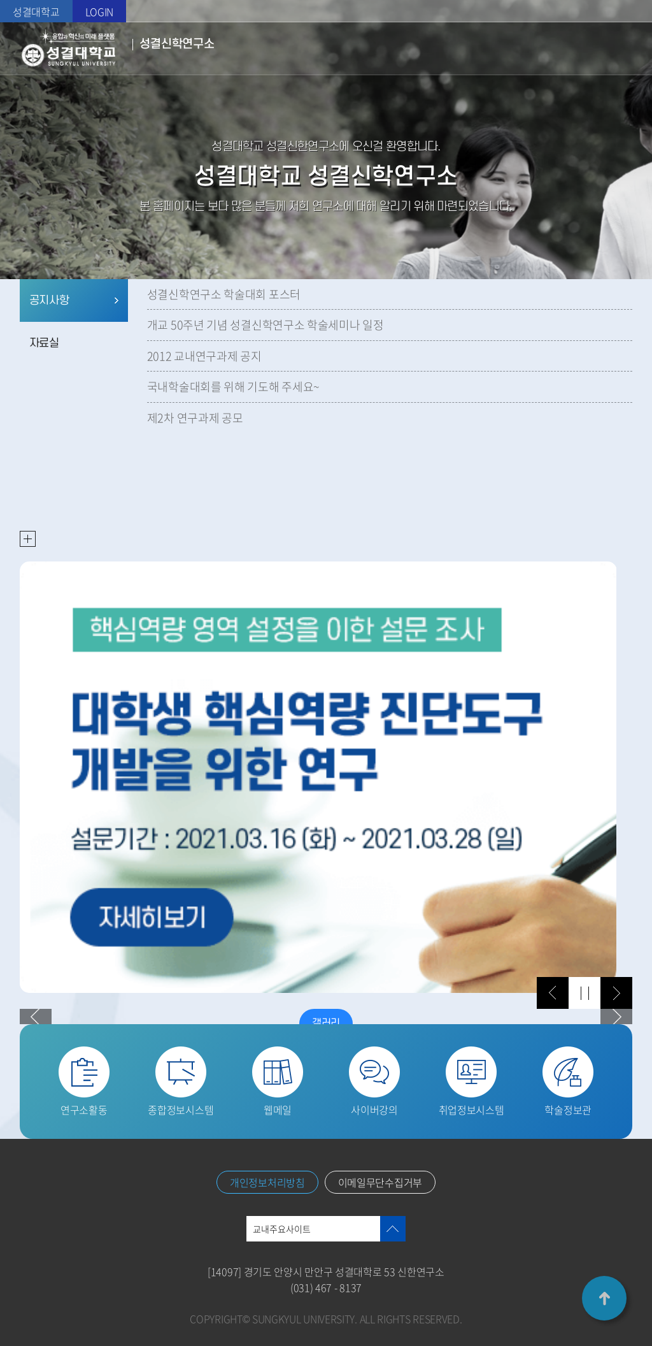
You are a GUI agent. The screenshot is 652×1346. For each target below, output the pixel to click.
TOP (604, 1298)
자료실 (44, 343)
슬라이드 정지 (584, 993)
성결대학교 (36, 11)
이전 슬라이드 (553, 993)
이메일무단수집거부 (380, 1182)
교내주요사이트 (282, 1228)
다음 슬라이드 (616, 993)
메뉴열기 (623, 48)
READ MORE (28, 539)
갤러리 (326, 1023)
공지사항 (49, 300)
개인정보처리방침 (267, 1182)
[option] (318, 777)
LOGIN (99, 11)
